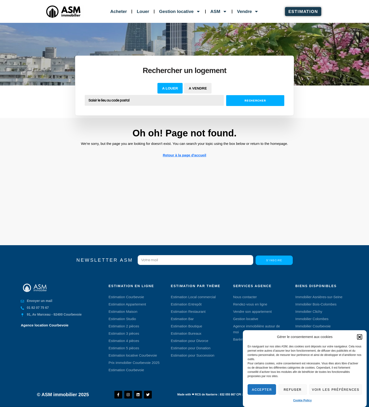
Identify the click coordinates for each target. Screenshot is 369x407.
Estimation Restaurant (188, 311)
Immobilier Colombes (312, 319)
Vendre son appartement (252, 311)
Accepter (262, 391)
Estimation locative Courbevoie (132, 355)
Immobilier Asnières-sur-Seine (318, 297)
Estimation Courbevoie (126, 297)
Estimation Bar (182, 319)
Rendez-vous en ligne (250, 304)
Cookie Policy (302, 402)
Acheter (118, 11)
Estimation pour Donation (190, 348)
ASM (218, 11)
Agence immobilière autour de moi (256, 329)
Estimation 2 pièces (123, 326)
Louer (143, 11)
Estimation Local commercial (193, 297)
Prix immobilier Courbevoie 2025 (134, 363)
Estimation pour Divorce (189, 341)
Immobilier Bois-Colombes (316, 304)
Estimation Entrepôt (186, 304)
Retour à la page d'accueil (184, 155)
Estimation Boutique (186, 326)
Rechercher (255, 100)
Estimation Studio (122, 319)
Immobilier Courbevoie (313, 326)
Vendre (248, 11)
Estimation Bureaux (186, 333)
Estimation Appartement (127, 304)
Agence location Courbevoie (44, 325)
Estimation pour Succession (192, 355)
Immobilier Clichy (308, 311)
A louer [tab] (170, 88)
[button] (359, 338)
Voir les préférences (335, 391)
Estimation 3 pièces (123, 333)
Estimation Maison (122, 311)
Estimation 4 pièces (123, 341)
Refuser (292, 391)
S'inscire (274, 260)
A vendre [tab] (198, 88)
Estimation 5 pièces (123, 348)
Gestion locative (180, 11)
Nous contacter (245, 297)
